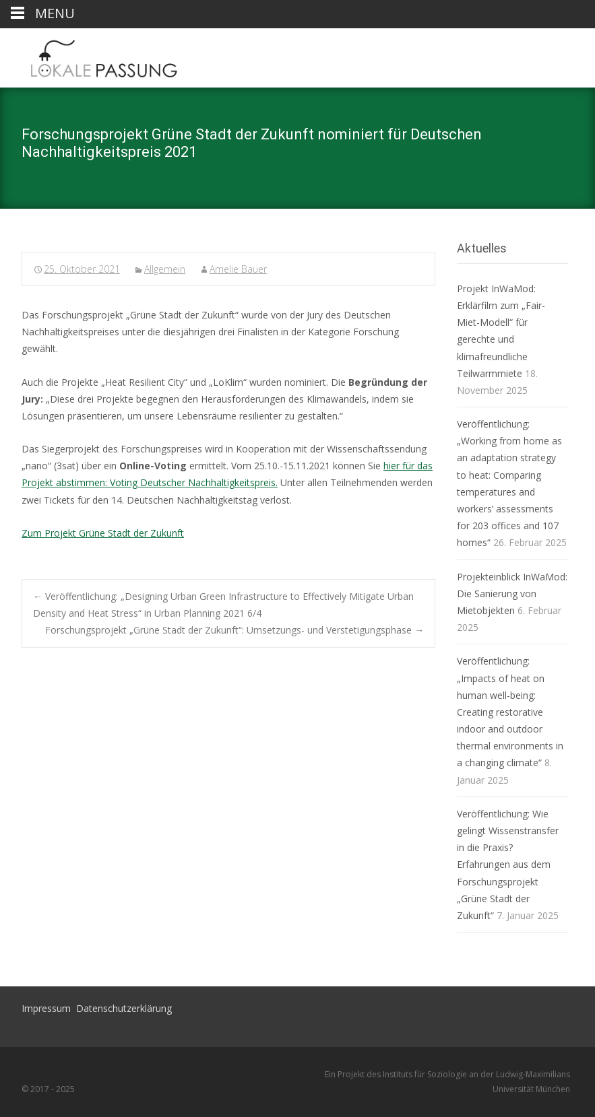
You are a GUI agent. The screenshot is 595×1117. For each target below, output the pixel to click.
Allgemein (164, 269)
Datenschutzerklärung (124, 1008)
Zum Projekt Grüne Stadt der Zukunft (103, 533)
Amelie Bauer (238, 269)
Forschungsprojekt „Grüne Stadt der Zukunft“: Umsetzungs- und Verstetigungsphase (234, 629)
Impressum (46, 1008)
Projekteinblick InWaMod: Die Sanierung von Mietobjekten (512, 593)
